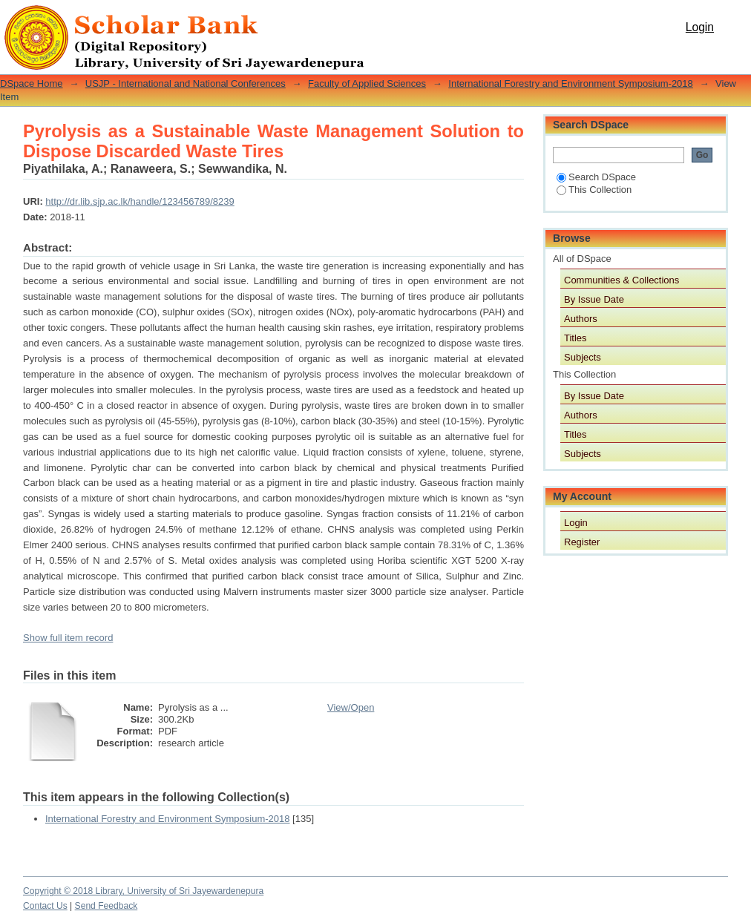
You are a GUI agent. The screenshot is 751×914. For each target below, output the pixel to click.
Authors (580, 318)
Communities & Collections (621, 280)
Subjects (582, 357)
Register (582, 542)
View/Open (350, 707)
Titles (575, 337)
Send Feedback (106, 906)
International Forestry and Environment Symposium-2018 (570, 83)
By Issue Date (594, 299)
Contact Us (45, 906)
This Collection (594, 189)
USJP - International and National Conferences (185, 83)
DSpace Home (31, 83)
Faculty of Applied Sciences (367, 83)
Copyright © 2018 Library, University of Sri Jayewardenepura (143, 891)
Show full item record (68, 637)
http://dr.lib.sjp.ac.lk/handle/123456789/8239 (139, 201)
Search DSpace (596, 177)
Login (700, 27)
